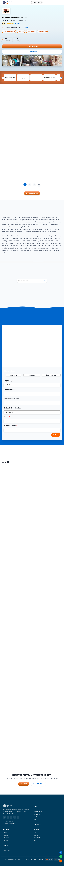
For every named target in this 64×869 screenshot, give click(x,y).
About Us (36, 810)
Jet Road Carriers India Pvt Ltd (20, 17)
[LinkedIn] (12, 819)
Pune (5, 845)
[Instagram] (16, 819)
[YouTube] (20, 819)
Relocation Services (39, 813)
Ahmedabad (7, 850)
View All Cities (7, 853)
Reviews (16, 23)
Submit (55, 436)
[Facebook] (4, 819)
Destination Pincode (11, 400)
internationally (51, 377)
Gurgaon (6, 848)
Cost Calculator (38, 840)
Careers (36, 821)
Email (26, 27)
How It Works (37, 816)
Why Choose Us (38, 818)
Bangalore (6, 840)
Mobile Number (10, 428)
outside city (32, 377)
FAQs (35, 842)
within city (13, 377)
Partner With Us (38, 826)
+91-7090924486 (9, 823)
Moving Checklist (38, 845)
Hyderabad (7, 842)
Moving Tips (37, 837)
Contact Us (36, 824)
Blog (35, 834)
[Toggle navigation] (61, 3)
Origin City (8, 382)
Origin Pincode (9, 391)
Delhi (5, 834)
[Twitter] (8, 819)
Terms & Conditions (38, 862)
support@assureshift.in (11, 825)
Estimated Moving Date (12, 410)
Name (6, 419)
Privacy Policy (28, 862)
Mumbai (6, 837)
